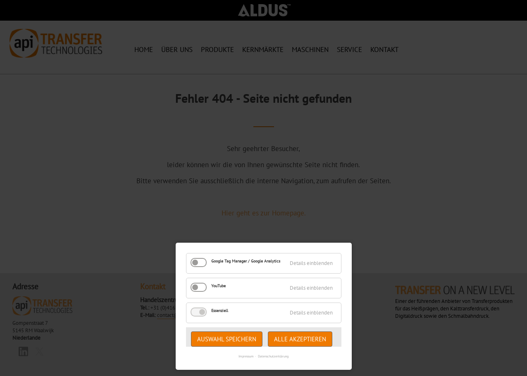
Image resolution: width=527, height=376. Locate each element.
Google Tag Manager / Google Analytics (245, 261)
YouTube (218, 286)
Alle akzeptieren (300, 339)
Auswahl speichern (226, 339)
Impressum (246, 356)
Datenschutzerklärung (273, 356)
